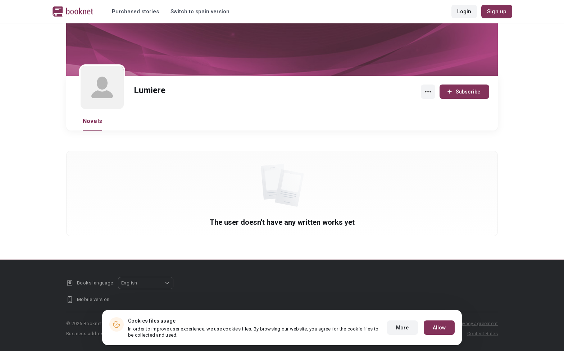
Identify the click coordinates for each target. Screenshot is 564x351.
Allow (439, 328)
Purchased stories (135, 11)
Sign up (496, 11)
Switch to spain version (199, 11)
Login (464, 11)
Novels (92, 121)
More (402, 328)
